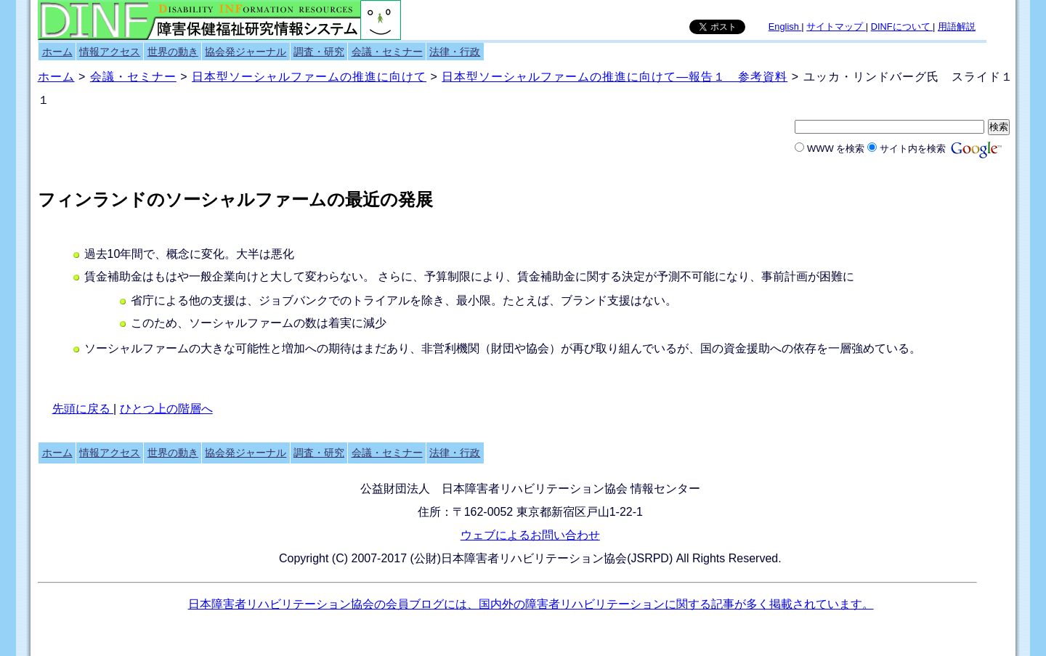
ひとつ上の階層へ (166, 408)
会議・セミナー (387, 51)
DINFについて (902, 26)
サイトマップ (836, 26)
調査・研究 (318, 51)
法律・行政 (454, 51)
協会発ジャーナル (245, 51)
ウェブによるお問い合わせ (530, 535)
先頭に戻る (82, 408)
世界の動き (172, 51)
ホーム (57, 51)
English (785, 26)
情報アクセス (109, 51)
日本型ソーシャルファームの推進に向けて (309, 76)
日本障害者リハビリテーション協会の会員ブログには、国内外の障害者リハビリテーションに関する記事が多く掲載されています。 (531, 604)
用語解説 (957, 26)
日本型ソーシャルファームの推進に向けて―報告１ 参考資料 (614, 76)
